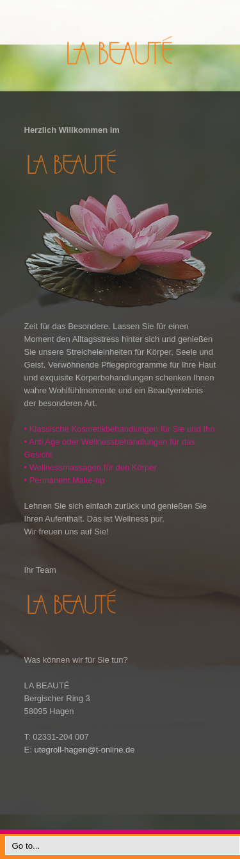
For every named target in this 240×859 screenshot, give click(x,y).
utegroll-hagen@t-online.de (84, 749)
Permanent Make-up (64, 480)
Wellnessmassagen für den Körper (90, 467)
